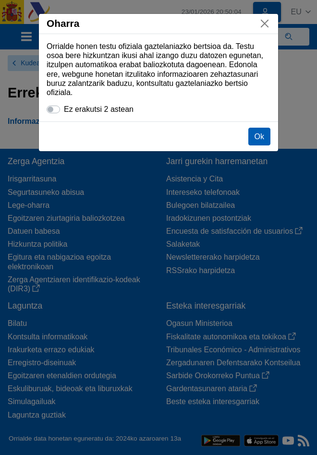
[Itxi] (264, 23)
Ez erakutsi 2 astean (99, 109)
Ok (259, 136)
